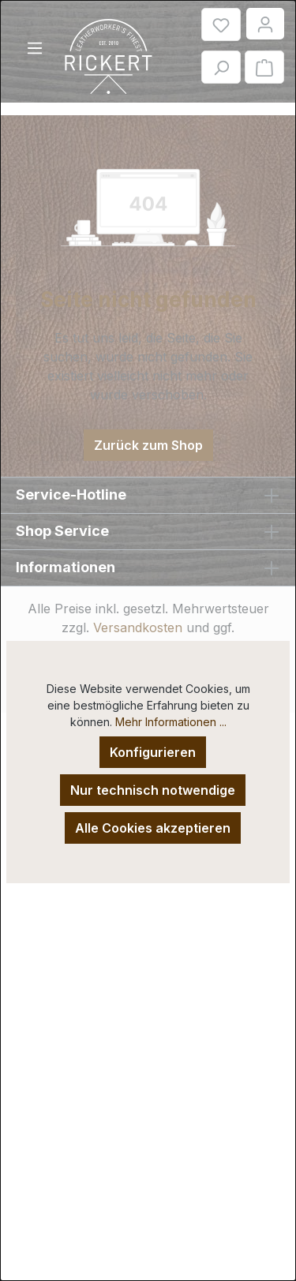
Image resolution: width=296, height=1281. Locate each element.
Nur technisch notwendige (152, 790)
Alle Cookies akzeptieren (152, 828)
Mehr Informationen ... (171, 722)
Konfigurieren (153, 752)
